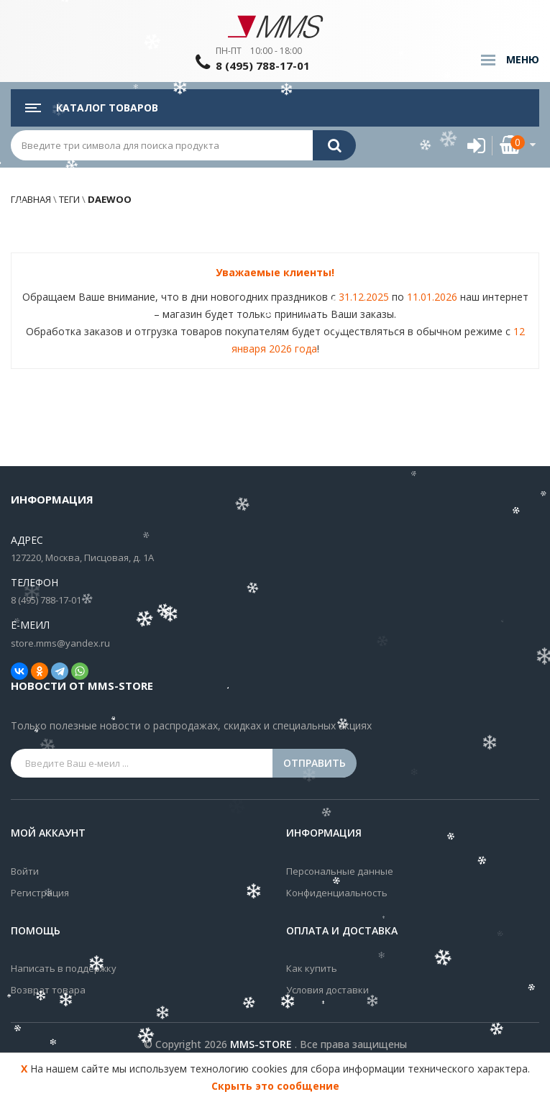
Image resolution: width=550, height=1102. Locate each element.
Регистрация (40, 892)
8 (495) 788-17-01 (263, 65)
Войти (25, 871)
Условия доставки (327, 989)
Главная (31, 199)
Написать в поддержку (63, 968)
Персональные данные (339, 871)
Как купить (311, 968)
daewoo (109, 199)
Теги (69, 199)
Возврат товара (48, 989)
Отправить (314, 763)
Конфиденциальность (337, 892)
